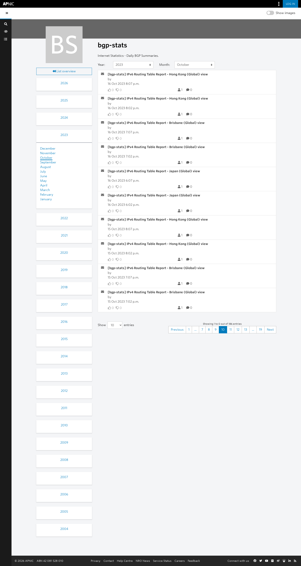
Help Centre (125, 560)
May (43, 181)
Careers (179, 560)
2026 (64, 83)
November (48, 153)
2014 (64, 356)
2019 (64, 270)
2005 (64, 511)
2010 (64, 425)
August (45, 167)
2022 (64, 218)
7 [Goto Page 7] (202, 329)
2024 (64, 117)
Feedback (194, 560)
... (195, 329)
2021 (64, 235)
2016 (64, 322)
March (45, 190)
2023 (64, 135)
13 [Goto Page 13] (245, 329)
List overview (64, 71)
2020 (64, 253)
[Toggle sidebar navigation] (7, 13)
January (46, 199)
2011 (64, 408)
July (43, 171)
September (48, 162)
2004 (64, 529)
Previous (177, 329)
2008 (64, 460)
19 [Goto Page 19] (260, 329)
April (43, 185)
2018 (64, 287)
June (43, 176)
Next (270, 329)
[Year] (133, 64)
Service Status (162, 560)
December (47, 148)
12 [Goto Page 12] (238, 329)
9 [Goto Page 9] (216, 329)
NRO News (143, 560)
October (46, 158)
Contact (108, 560)
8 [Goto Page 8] (209, 329)
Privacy (95, 560)
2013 (64, 373)
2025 (64, 100)
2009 (64, 442)
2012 (64, 391)
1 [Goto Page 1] (188, 329)
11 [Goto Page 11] (230, 329)
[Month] (194, 64)
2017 (64, 304)
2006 (64, 494)
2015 (64, 339)
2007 (64, 477)
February (46, 194)
